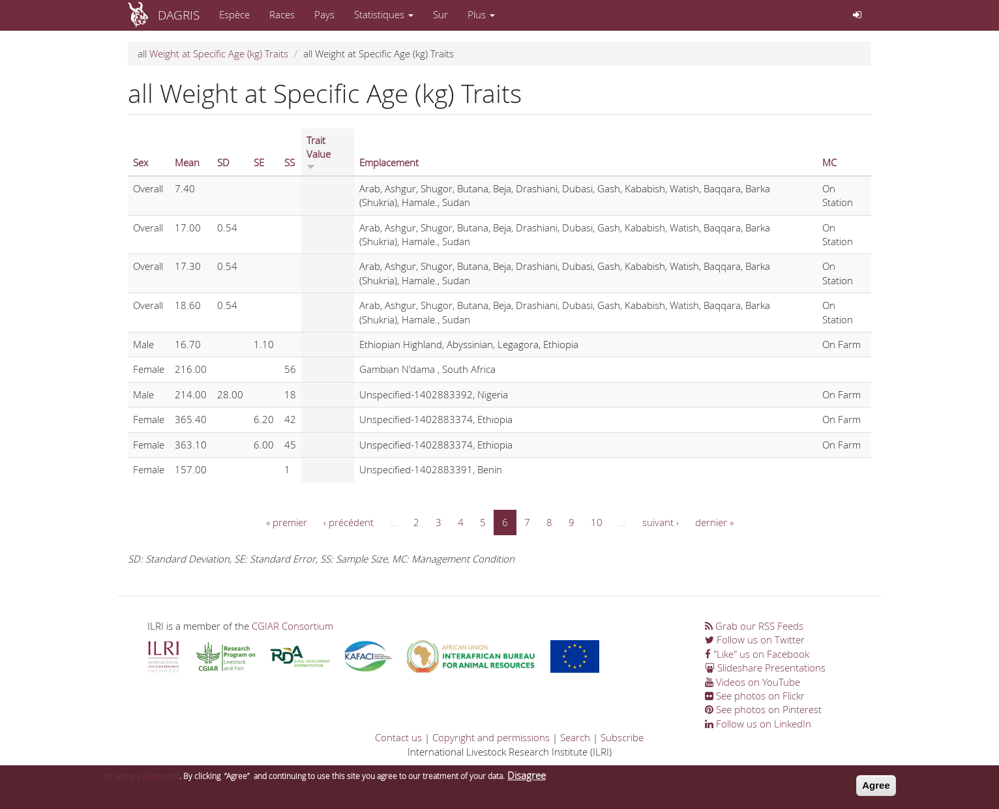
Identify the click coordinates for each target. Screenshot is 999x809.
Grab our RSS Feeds (754, 625)
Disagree (526, 778)
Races (282, 14)
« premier (286, 522)
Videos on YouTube (752, 681)
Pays (324, 14)
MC (829, 162)
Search (575, 737)
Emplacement (389, 162)
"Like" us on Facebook (757, 653)
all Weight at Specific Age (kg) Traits (213, 53)
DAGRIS (179, 15)
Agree (876, 788)
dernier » (714, 522)
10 (597, 522)
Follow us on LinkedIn (758, 723)
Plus (481, 14)
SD (223, 162)
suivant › (660, 522)
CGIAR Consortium (292, 625)
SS (289, 162)
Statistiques (383, 14)
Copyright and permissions (491, 737)
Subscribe (622, 737)
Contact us (398, 737)
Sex (140, 162)
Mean (187, 162)
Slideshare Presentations (765, 667)
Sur (440, 14)
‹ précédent (348, 522)
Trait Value (318, 152)
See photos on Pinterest (763, 709)
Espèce (234, 14)
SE (259, 162)
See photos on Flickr (755, 695)
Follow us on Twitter (755, 639)
